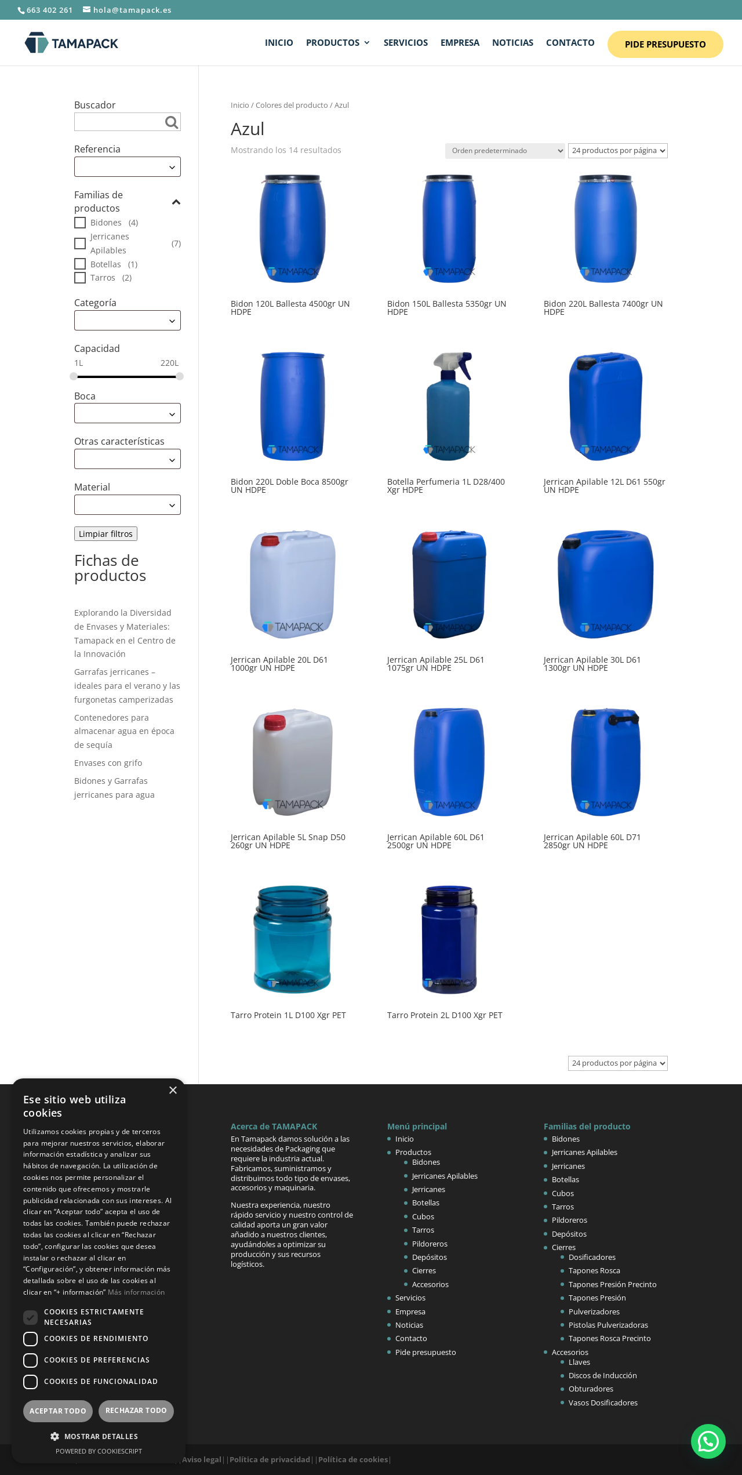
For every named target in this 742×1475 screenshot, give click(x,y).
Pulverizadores (594, 1311)
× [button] (172, 1091)
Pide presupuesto (665, 44)
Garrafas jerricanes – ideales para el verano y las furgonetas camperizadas (127, 685)
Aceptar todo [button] (58, 1411)
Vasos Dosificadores (603, 1402)
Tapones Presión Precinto (613, 1284)
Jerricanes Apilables (109, 243)
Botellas (105, 264)
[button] (708, 1441)
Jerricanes (428, 1189)
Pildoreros (430, 1243)
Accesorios (430, 1284)
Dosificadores (592, 1257)
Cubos (423, 1216)
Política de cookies (353, 1459)
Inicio (279, 43)
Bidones (106, 222)
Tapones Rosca (594, 1270)
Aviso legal (201, 1459)
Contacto (570, 43)
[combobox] (127, 167)
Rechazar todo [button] (137, 1410)
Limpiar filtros (106, 533)
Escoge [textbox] (92, 166)
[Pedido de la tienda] (505, 151)
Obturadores (591, 1388)
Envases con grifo (108, 762)
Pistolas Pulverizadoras (608, 1325)
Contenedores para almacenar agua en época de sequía (124, 731)
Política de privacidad (270, 1459)
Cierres (424, 1270)
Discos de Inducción (603, 1375)
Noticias (512, 43)
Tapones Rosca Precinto (610, 1338)
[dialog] (99, 1270)
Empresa (460, 43)
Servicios (406, 43)
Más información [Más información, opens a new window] (136, 1292)
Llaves (579, 1362)
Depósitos (429, 1257)
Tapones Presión (597, 1297)
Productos (332, 43)
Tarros (102, 277)
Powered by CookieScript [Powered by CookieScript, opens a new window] (99, 1451)
